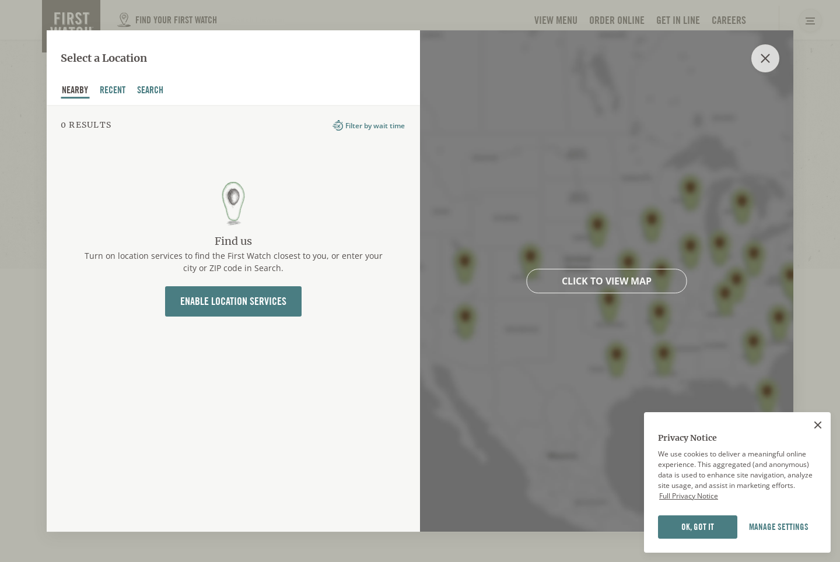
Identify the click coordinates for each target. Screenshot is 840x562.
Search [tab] (150, 92)
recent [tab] (113, 92)
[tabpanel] (233, 318)
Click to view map (607, 281)
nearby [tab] (75, 92)
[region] (737, 482)
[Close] (818, 425)
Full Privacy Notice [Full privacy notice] (688, 496)
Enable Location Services (233, 301)
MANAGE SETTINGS (778, 527)
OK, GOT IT (697, 527)
